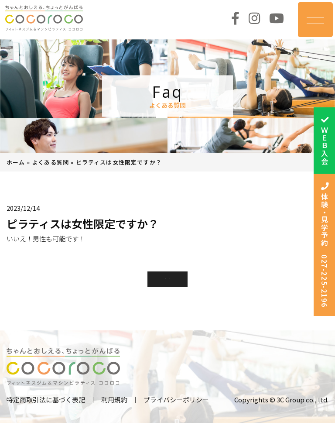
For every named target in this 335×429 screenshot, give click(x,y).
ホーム (16, 162)
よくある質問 (50, 162)
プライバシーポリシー (176, 405)
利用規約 (114, 405)
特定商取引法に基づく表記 (46, 405)
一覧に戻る (167, 281)
